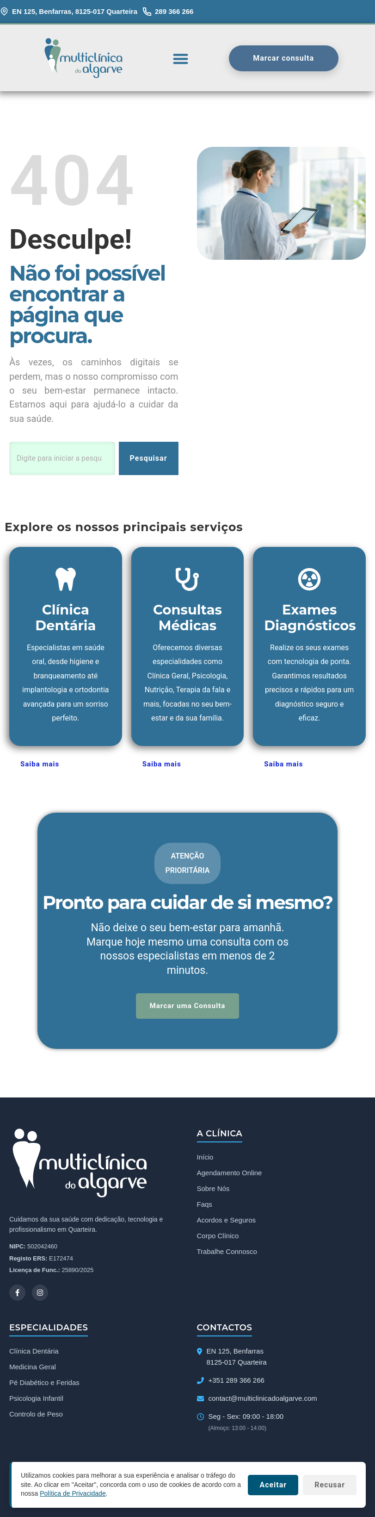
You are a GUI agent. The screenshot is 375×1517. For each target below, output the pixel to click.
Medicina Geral (32, 1367)
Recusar (329, 1484)
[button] (180, 58)
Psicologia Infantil (36, 1398)
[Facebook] (17, 1293)
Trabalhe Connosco (227, 1251)
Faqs (204, 1204)
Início (205, 1157)
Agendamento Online (229, 1173)
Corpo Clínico (218, 1236)
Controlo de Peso (36, 1414)
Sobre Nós (213, 1188)
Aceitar (273, 1484)
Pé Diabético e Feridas (44, 1382)
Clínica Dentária (34, 1351)
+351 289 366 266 (236, 1380)
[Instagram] (40, 1293)
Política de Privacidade (72, 1493)
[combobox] (62, 458)
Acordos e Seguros (226, 1220)
